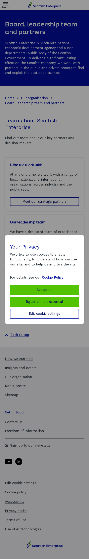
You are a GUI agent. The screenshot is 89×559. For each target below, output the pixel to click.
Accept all (44, 290)
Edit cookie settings (44, 314)
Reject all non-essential (44, 302)
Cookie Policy (52, 277)
